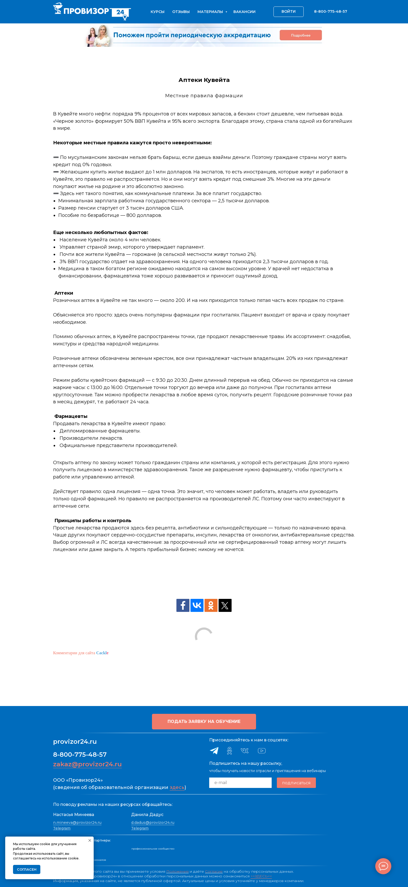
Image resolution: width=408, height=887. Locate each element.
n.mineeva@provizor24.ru (77, 822)
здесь (177, 787)
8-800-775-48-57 (80, 754)
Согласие (214, 871)
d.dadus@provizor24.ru (152, 822)
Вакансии (244, 11)
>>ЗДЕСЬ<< (261, 876)
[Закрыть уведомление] (89, 840)
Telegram (62, 828)
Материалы (210, 11)
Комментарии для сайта (81, 653)
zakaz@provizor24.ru (87, 764)
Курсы (157, 11)
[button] (204, 721)
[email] (240, 783)
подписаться (296, 782)
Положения (177, 871)
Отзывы (181, 11)
